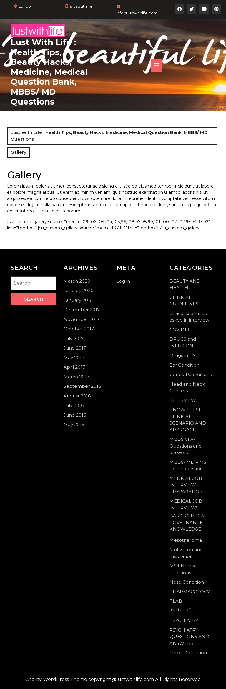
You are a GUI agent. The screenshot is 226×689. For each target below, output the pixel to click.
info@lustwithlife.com (137, 13)
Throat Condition (188, 652)
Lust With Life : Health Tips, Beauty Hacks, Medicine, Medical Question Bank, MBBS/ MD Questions (49, 72)
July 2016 (74, 405)
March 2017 (76, 377)
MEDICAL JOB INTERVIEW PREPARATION (186, 485)
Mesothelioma (186, 540)
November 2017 (81, 319)
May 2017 (74, 357)
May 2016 (74, 424)
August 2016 (77, 396)
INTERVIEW (183, 400)
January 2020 (79, 290)
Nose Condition (187, 582)
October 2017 (79, 329)
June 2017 (75, 348)
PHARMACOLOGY (190, 591)
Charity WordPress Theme (56, 679)
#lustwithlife (81, 6)
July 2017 (74, 338)
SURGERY (180, 609)
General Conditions (191, 374)
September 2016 (82, 386)
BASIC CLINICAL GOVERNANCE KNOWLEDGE (188, 522)
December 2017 (82, 309)
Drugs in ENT (184, 355)
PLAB (176, 601)
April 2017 (74, 367)
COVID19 (179, 329)
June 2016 (75, 415)
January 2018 (78, 300)
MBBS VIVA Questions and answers (186, 445)
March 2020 (77, 281)
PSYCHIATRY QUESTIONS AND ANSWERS (189, 636)
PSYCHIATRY (184, 620)
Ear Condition (185, 365)
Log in (123, 281)
